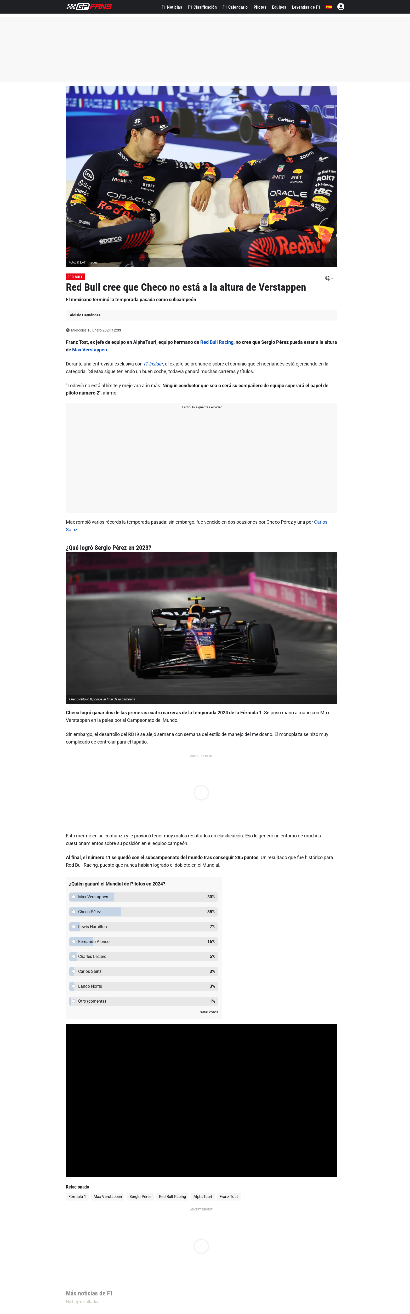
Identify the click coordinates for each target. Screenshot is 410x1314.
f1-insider (153, 364)
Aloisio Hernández (85, 315)
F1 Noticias (172, 7)
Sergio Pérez (140, 1196)
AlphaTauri (202, 1196)
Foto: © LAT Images (83, 262)
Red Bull (75, 277)
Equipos (279, 7)
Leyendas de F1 (306, 7)
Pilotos (260, 7)
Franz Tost (229, 1196)
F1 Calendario (235, 7)
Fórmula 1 (77, 1196)
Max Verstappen (89, 349)
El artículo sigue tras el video (201, 407)
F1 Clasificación (202, 7)
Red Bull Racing (217, 342)
